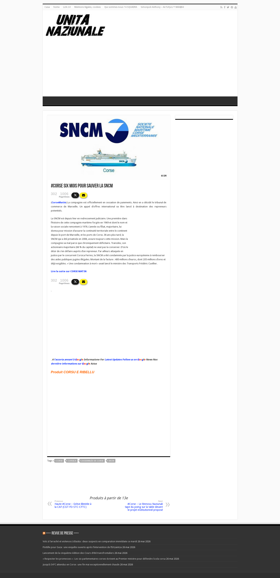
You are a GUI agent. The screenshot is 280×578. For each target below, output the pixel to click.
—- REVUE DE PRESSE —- (62, 533)
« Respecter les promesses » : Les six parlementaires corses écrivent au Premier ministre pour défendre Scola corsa (104, 558)
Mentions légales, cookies (87, 7)
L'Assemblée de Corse (92, 461)
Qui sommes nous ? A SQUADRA (120, 7)
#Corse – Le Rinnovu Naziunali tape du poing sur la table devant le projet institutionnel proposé (144, 505)
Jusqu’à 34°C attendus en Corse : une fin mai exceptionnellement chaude (81, 564)
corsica (72, 461)
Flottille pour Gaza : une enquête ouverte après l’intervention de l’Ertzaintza (82, 547)
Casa (47, 7)
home (56, 7)
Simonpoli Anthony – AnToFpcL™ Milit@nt (162, 7)
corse (59, 461)
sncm (111, 461)
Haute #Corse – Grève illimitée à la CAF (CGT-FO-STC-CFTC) (74, 504)
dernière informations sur (66, 363)
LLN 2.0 (67, 7)
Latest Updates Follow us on (120, 359)
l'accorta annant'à (64, 359)
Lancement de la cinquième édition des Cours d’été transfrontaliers (78, 553)
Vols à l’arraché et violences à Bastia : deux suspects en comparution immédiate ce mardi (90, 541)
